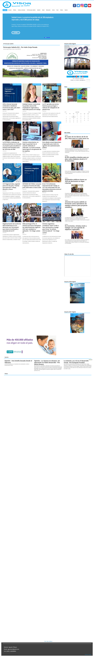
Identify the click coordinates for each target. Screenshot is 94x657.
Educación (48, 10)
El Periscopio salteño (31, 10)
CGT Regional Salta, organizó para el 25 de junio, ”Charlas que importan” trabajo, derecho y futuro (11, 186)
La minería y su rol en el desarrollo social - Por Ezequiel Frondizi (76, 361)
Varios (53, 10)
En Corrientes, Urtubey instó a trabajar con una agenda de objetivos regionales (76, 227)
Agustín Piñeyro (9, 49)
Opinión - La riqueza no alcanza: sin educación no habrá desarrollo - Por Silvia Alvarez (47, 362)
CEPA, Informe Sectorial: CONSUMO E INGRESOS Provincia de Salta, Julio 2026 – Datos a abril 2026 (12, 106)
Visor (57, 10)
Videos (61, 10)
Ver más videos (48, 641)
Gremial (9, 10)
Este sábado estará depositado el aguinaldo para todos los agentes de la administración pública (51, 144)
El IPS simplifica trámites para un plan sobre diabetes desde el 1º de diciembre (77, 159)
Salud (43, 10)
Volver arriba (88, 654)
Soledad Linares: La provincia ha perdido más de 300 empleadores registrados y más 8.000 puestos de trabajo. (31, 106)
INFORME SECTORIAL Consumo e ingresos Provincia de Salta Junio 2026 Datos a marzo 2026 (31, 185)
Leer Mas (16, 32)
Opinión (38, 10)
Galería (66, 10)
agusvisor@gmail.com (13, 649)
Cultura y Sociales (21, 10)
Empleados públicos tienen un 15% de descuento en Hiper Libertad (76, 181)
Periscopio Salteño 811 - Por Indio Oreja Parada (20, 47)
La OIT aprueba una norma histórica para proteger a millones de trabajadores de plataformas (50, 106)
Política (14, 10)
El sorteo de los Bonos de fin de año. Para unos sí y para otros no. (77, 137)
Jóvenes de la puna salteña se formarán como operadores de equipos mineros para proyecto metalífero (76, 204)
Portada (5, 10)
